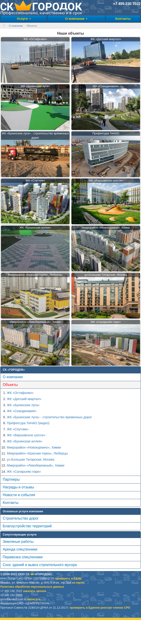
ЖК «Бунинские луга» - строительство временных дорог (49, 417)
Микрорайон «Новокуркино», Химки (34, 447)
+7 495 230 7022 (127, 4)
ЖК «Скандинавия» (22, 411)
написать (33, 599)
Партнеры (11, 479)
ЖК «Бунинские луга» (23, 405)
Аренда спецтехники (20, 549)
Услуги (24, 18)
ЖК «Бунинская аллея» (24, 441)
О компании (76, 18)
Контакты (123, 18)
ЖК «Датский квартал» (24, 399)
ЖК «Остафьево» (20, 393)
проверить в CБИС (68, 578)
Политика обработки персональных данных (32, 586)
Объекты (10, 385)
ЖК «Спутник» (18, 429)
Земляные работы (18, 541)
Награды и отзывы (18, 487)
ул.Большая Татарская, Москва (30, 459)
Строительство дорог (21, 518)
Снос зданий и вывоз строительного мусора (40, 565)
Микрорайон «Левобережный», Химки (35, 465)
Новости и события (19, 495)
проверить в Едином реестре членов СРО (100, 607)
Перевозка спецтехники (23, 557)
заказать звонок (34, 591)
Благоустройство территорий (27, 526)
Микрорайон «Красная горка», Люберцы (37, 453)
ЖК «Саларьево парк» (24, 471)
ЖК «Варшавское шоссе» (26, 435)
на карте (78, 582)
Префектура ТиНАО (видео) (28, 423)
